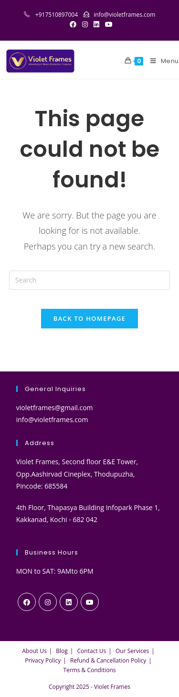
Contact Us (91, 651)
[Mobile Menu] (161, 61)
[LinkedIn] (69, 602)
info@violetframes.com (124, 15)
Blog (62, 651)
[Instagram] (48, 602)
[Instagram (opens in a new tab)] (85, 24)
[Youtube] (90, 602)
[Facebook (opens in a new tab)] (73, 24)
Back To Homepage (89, 318)
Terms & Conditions (89, 670)
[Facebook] (27, 602)
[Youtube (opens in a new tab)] (107, 24)
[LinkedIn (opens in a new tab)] (96, 24)
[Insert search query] (89, 280)
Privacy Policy (43, 660)
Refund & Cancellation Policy (108, 660)
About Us (34, 651)
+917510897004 (56, 15)
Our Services (132, 651)
